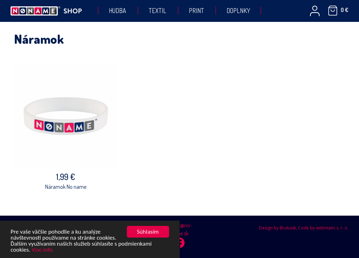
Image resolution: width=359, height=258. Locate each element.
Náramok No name (65, 186)
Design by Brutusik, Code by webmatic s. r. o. (303, 228)
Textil (157, 10)
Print (196, 10)
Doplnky (238, 10)
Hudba (117, 10)
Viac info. (43, 250)
